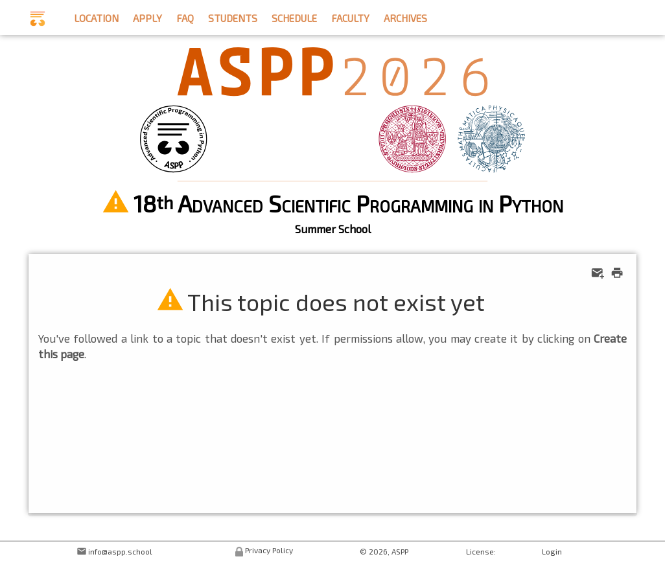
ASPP (399, 551)
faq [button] (185, 16)
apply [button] (147, 16)
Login (552, 551)
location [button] (96, 16)
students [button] (232, 16)
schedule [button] (294, 16)
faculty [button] (350, 16)
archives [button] (405, 16)
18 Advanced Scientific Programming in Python (348, 203)
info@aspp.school (120, 551)
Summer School (333, 228)
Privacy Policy (269, 550)
